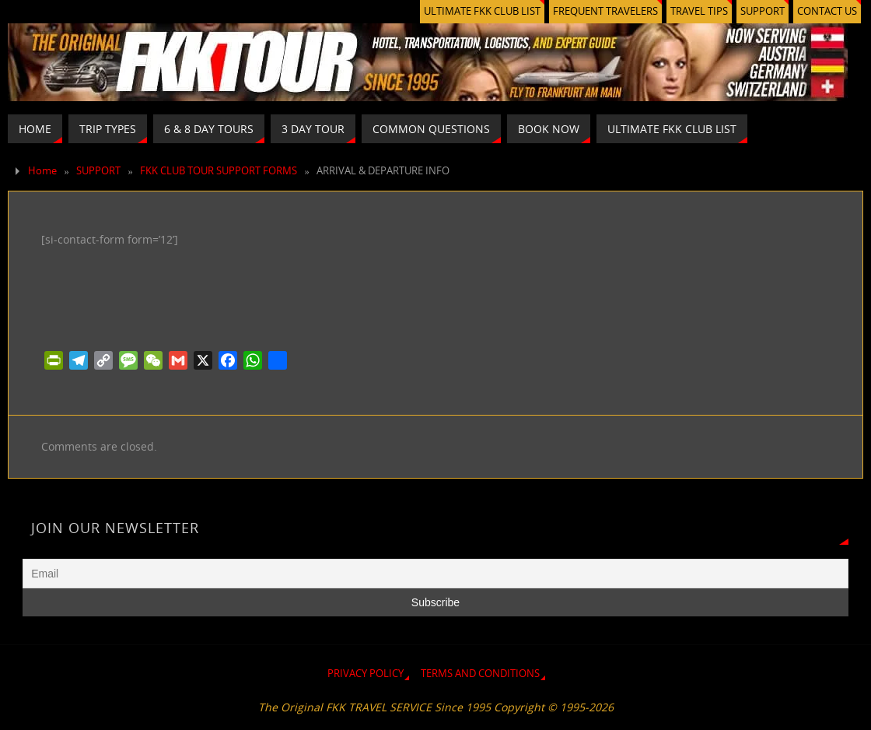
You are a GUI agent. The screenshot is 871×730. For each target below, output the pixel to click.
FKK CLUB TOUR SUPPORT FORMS (218, 170)
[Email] (435, 573)
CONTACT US (827, 11)
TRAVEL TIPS (699, 11)
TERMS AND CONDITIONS (480, 673)
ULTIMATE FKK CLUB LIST (482, 11)
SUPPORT (762, 11)
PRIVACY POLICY (365, 673)
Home (42, 170)
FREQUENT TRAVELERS (605, 11)
